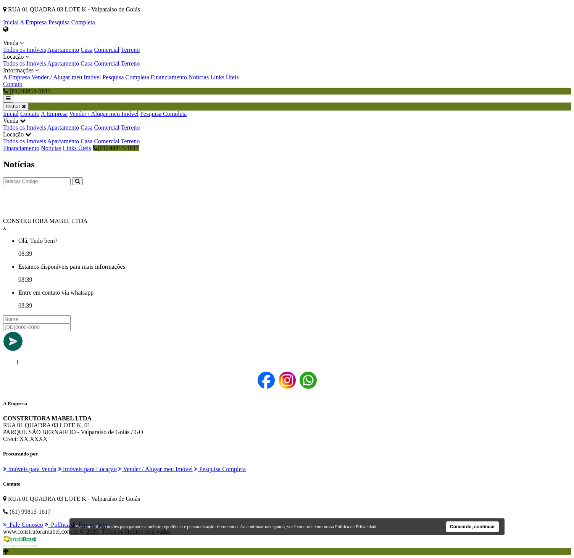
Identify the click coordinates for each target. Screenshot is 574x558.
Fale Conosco (23, 524)
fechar (16, 106)
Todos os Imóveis (24, 49)
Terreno (130, 49)
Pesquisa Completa (71, 22)
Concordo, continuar (472, 526)
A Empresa (33, 22)
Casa (86, 49)
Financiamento (169, 77)
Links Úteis (224, 77)
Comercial (106, 49)
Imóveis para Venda (29, 469)
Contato (13, 84)
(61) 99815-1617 (116, 148)
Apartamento (63, 49)
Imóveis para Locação (87, 469)
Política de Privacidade (356, 526)
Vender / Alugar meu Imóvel (66, 77)
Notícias (199, 77)
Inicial (11, 22)
